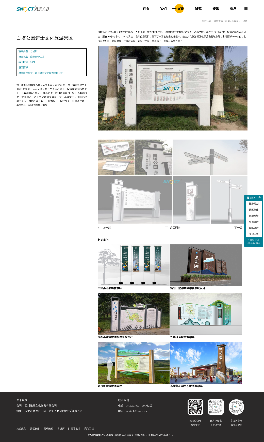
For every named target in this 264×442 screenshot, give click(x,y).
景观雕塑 (253, 216)
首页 (146, 8)
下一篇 (241, 228)
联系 (233, 8)
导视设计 (237, 21)
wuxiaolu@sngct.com (136, 411)
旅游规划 (253, 203)
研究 (198, 8)
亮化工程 (253, 234)
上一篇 (104, 228)
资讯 (215, 8)
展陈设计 (253, 228)
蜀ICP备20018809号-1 (162, 435)
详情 (245, 21)
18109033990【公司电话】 (139, 406)
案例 (180, 8)
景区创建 (253, 210)
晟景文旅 (218, 21)
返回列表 (172, 228)
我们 (163, 8)
